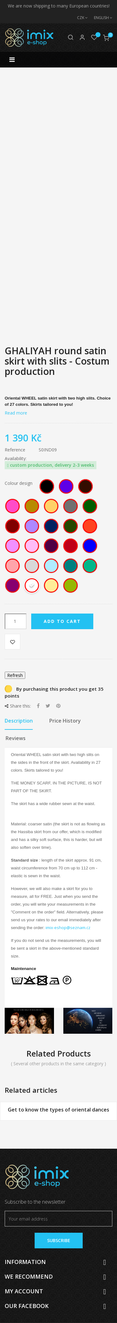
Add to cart (62, 621)
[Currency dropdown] (79, 18)
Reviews (16, 738)
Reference (15, 450)
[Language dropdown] (100, 18)
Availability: (16, 458)
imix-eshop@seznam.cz (68, 927)
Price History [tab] (65, 720)
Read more (16, 413)
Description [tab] (19, 720)
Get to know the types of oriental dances (58, 1109)
